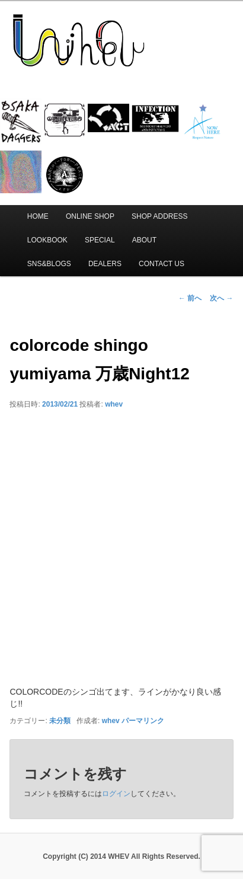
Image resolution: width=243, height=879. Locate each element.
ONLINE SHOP (90, 216)
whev (114, 404)
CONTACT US (161, 264)
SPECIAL (100, 240)
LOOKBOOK (47, 240)
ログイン (116, 793)
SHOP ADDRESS (159, 216)
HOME (38, 216)
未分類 (60, 721)
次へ (221, 298)
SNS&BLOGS (49, 264)
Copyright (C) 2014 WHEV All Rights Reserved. (121, 856)
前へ (190, 298)
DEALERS (105, 264)
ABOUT (144, 240)
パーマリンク (143, 721)
